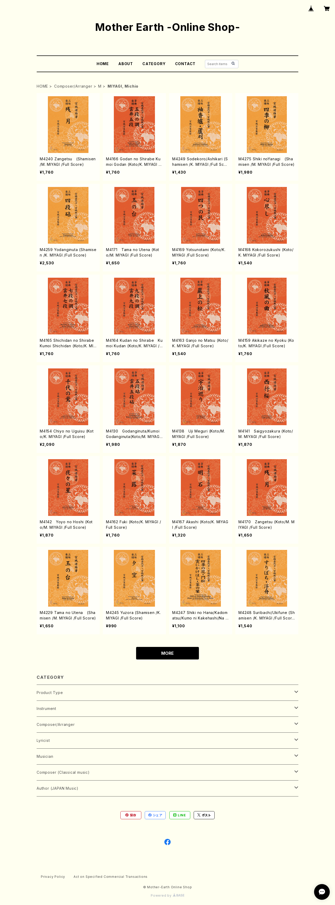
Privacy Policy (53, 877)
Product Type (50, 692)
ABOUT (125, 63)
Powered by (167, 895)
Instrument (46, 708)
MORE (167, 653)
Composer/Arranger (73, 86)
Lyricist (43, 740)
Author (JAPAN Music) (58, 788)
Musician (45, 756)
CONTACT (185, 63)
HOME (103, 63)
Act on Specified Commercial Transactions (111, 877)
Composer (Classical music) (63, 772)
